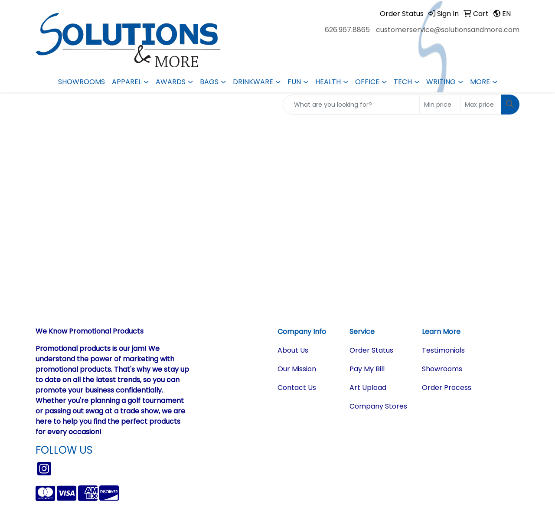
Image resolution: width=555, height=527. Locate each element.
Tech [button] (403, 82)
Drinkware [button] (253, 82)
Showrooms (81, 82)
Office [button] (367, 82)
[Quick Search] (351, 105)
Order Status (371, 350)
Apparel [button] (126, 82)
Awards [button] (171, 82)
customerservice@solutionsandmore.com (447, 30)
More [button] (480, 82)
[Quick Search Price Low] (439, 105)
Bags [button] (209, 82)
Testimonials (443, 350)
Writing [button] (441, 82)
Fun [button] (294, 82)
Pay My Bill (367, 369)
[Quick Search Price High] (480, 105)
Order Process (446, 388)
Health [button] (328, 82)
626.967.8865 (347, 30)
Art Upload (367, 388)
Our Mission (297, 369)
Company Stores (378, 406)
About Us (293, 350)
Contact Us (297, 388)
